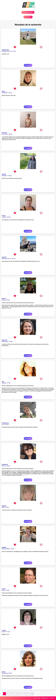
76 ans (8, 466)
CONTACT (52, 698)
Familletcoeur (5, 423)
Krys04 (3, 215)
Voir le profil (28, 65)
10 (32, 693)
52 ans (10, 92)
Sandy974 (4, 132)
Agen (3, 507)
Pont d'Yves (5, 134)
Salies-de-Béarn (6, 548)
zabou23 (4, 257)
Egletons (4, 383)
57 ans (14, 51)
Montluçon (4, 175)
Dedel (3, 91)
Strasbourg (5, 673)
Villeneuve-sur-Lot (6, 258)
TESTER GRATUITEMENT (28, 12)
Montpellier (5, 92)
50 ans (9, 217)
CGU (39, 698)
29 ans (10, 175)
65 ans (12, 548)
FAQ (36, 698)
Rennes (4, 466)
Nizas (3, 590)
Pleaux (3, 300)
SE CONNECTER (28, 17)
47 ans (8, 631)
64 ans (13, 258)
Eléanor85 (4, 340)
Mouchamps (5, 341)
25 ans (10, 673)
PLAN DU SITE (45, 698)
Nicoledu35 (5, 464)
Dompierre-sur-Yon (7, 51)
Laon (3, 424)
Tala (3, 381)
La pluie (4, 630)
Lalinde (4, 631)
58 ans (10, 134)
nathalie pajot (5, 50)
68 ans (8, 300)
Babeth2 (4, 506)
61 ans (7, 590)
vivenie (3, 589)
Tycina (3, 671)
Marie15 (4, 298)
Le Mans (4, 217)
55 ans (7, 507)
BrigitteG (4, 547)
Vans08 (4, 174)
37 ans (9, 383)
